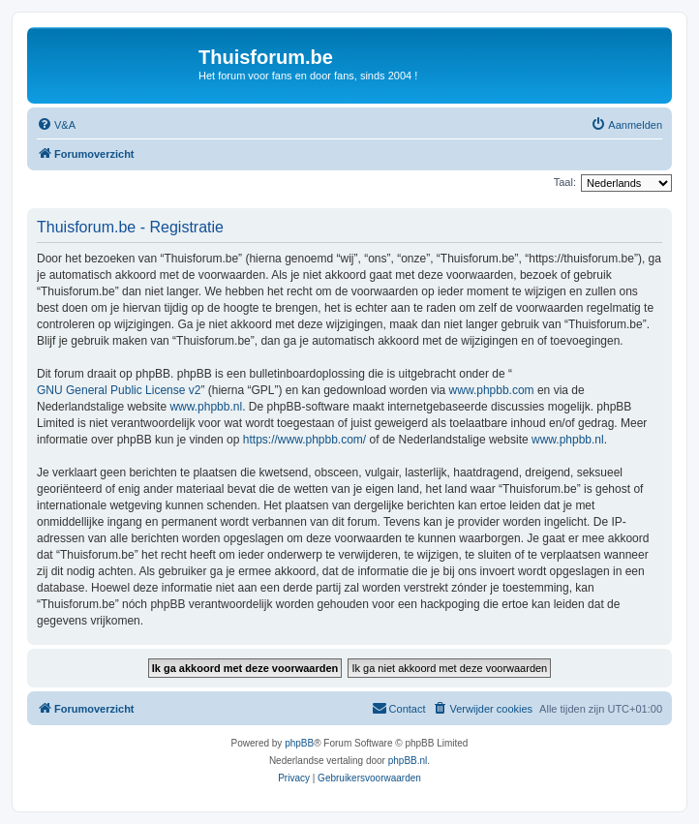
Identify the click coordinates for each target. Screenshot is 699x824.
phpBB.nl (408, 760)
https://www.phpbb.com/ (304, 439)
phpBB (299, 743)
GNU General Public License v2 (118, 390)
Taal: (565, 182)
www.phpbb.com (491, 390)
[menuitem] (56, 125)
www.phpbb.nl (205, 406)
